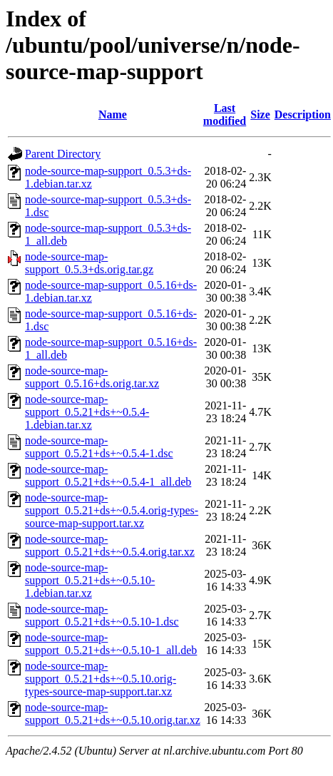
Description (303, 114)
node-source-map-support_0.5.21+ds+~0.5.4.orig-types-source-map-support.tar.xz (111, 510)
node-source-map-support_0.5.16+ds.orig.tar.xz (92, 376)
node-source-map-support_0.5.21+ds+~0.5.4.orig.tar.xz (110, 545)
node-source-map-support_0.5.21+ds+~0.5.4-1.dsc (99, 446)
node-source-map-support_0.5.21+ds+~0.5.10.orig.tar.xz (112, 713)
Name (112, 114)
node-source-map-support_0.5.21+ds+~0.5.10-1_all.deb (111, 643)
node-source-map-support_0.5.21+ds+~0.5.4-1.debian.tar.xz (87, 412)
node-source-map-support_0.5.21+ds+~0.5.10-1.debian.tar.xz (90, 580)
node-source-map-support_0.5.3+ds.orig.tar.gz (89, 262)
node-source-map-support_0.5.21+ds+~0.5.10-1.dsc (102, 615)
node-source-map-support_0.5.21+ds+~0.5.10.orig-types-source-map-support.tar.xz (100, 679)
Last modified (224, 114)
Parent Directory (63, 154)
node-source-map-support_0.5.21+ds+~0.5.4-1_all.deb (108, 475)
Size (260, 114)
